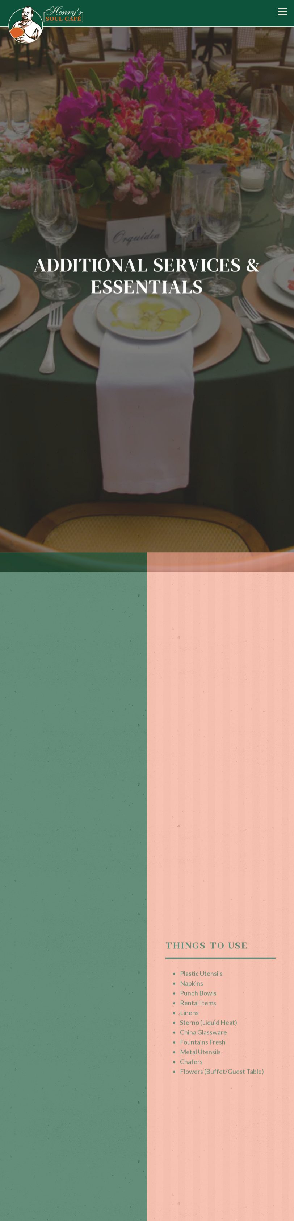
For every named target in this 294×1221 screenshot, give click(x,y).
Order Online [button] (147, 1214)
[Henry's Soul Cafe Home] (46, 28)
